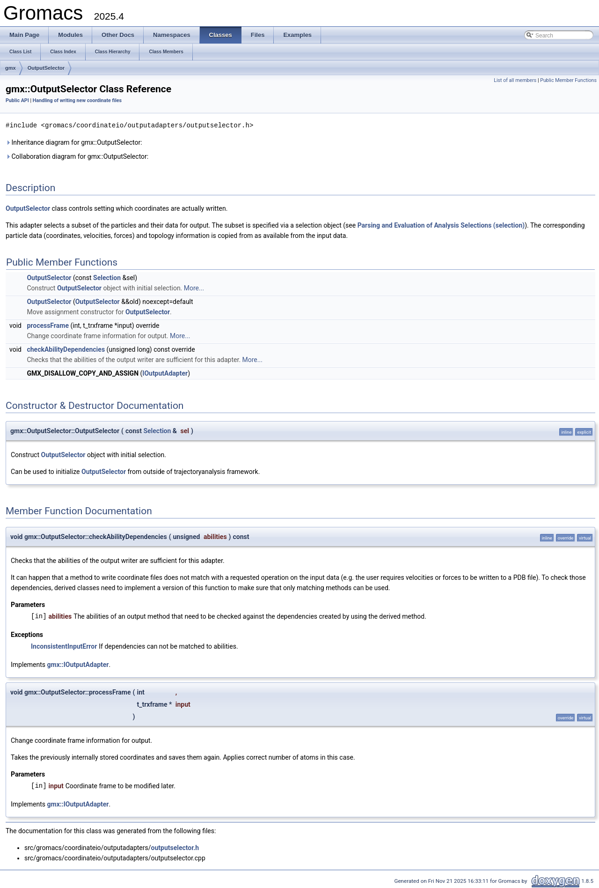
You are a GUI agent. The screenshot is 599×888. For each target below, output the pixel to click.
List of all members (515, 80)
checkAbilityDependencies (66, 349)
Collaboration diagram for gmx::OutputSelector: (77, 156)
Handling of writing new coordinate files (77, 100)
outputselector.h (175, 847)
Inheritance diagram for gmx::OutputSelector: (74, 142)
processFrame (48, 325)
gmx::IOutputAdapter (78, 664)
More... (194, 287)
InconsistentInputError (64, 646)
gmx (10, 68)
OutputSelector (46, 68)
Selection (107, 277)
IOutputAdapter (165, 373)
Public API (17, 100)
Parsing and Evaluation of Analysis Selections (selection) (441, 225)
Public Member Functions (568, 80)
